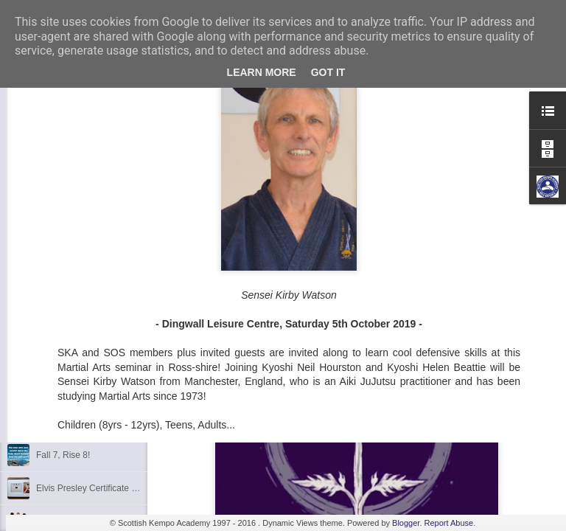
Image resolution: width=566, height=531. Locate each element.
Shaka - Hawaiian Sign (80, 422)
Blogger (405, 522)
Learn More (261, 72)
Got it (328, 72)
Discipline (55, 355)
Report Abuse (449, 522)
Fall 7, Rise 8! (63, 455)
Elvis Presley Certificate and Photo (104, 488)
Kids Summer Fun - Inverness (94, 389)
